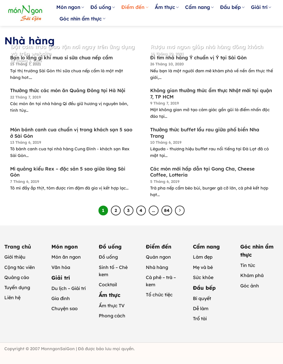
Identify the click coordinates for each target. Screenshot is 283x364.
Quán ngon (158, 257)
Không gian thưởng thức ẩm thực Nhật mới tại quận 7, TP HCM (211, 93)
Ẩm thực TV (111, 305)
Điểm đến (134, 7)
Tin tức (247, 265)
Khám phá (252, 275)
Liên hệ (12, 297)
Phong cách (112, 315)
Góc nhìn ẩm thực (82, 19)
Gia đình (60, 298)
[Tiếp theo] (180, 210)
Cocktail (108, 284)
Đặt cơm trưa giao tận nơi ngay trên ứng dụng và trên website (72, 50)
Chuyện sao (64, 308)
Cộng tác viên (19, 267)
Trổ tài (200, 318)
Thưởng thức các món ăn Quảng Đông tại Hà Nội (67, 90)
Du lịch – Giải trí (68, 288)
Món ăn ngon (66, 257)
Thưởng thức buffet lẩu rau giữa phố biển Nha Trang (204, 132)
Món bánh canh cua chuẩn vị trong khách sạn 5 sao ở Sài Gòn (71, 132)
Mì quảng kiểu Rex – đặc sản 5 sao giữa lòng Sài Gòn (67, 172)
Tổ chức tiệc (159, 294)
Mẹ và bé (203, 267)
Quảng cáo (16, 277)
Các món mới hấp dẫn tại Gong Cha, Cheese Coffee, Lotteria (202, 172)
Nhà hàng (157, 267)
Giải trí (261, 7)
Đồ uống (102, 7)
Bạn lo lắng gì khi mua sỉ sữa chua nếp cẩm (61, 57)
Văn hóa (60, 267)
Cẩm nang (199, 7)
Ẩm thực (167, 7)
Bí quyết (202, 298)
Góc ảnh (249, 286)
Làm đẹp (203, 257)
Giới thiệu (14, 257)
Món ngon (70, 7)
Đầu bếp (232, 7)
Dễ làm (200, 308)
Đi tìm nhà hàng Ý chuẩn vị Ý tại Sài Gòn (198, 57)
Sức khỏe (203, 277)
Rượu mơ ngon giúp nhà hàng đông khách (206, 46)
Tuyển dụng (17, 287)
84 (167, 210)
